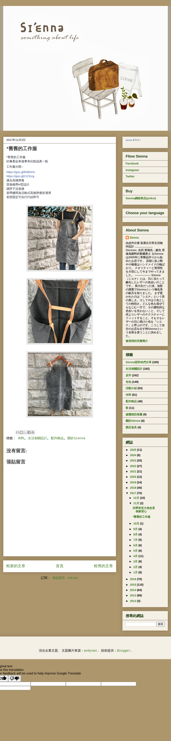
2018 (133, 487)
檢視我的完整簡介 (137, 340)
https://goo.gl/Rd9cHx (20, 172)
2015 (133, 584)
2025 (133, 449)
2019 (133, 482)
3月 (135, 561)
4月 (135, 556)
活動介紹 (131, 388)
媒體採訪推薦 (134, 414)
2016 (133, 579)
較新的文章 (15, 566)
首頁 (59, 566)
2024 (133, 455)
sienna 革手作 (132, 140)
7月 (135, 539)
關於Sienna (76, 438)
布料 (21, 438)
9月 (135, 529)
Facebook (132, 163)
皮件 (128, 375)
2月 (135, 567)
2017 (133, 493)
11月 (136, 503)
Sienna (134, 237)
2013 (133, 595)
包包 (128, 381)
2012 (133, 601)
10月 (136, 523)
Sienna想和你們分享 (139, 362)
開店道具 (131, 427)
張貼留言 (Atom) (65, 578)
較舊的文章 (103, 566)
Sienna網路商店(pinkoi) (141, 198)
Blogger (123, 651)
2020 (133, 476)
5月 (135, 550)
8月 (135, 534)
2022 (133, 466)
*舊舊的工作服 (141, 516)
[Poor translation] (14, 678)
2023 (133, 460)
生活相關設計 (37, 438)
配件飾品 (57, 438)
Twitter (130, 176)
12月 (136, 497)
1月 (135, 572)
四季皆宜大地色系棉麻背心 (144, 509)
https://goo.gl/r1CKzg (20, 176)
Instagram (132, 170)
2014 (133, 590)
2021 (133, 471)
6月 (135, 545)
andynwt (90, 651)
